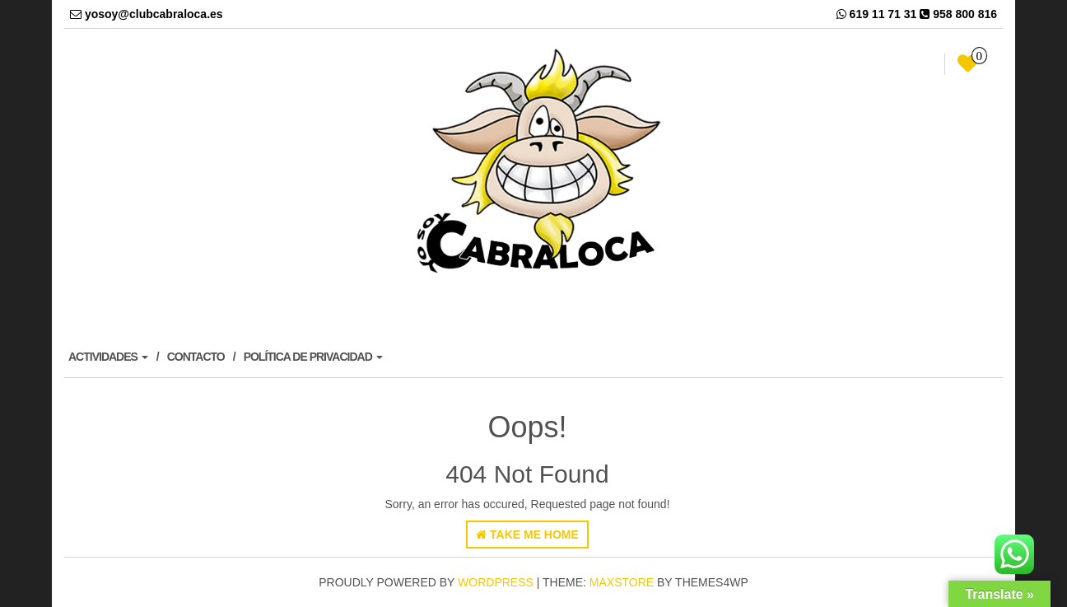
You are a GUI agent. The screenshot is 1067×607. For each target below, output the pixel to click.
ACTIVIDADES (108, 356)
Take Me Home (527, 534)
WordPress (496, 582)
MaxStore (621, 582)
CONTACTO (196, 356)
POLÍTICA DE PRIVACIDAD (313, 356)
